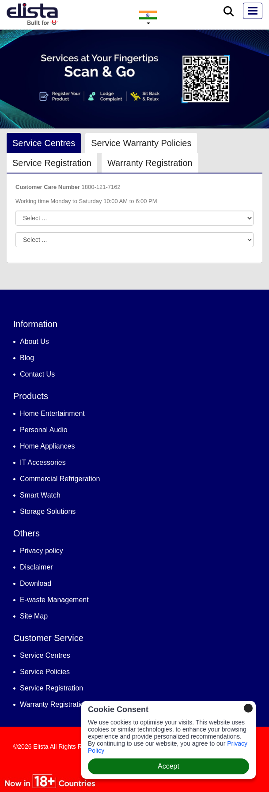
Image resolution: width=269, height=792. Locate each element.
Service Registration (51, 163)
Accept (168, 766)
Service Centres (43, 143)
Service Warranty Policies (141, 143)
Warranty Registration (150, 163)
